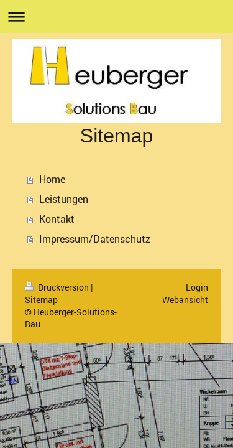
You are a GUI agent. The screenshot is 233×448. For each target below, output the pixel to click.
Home (52, 178)
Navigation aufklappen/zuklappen (116, 16)
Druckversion (58, 287)
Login (197, 287)
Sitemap (41, 300)
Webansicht (185, 300)
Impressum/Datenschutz (94, 238)
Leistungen (63, 198)
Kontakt (57, 218)
